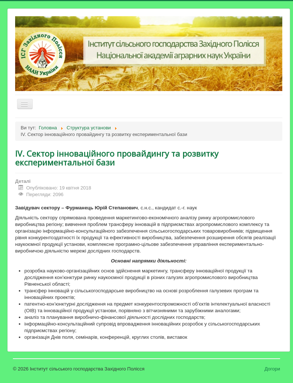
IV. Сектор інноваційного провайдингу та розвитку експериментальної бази (116, 158)
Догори (272, 369)
